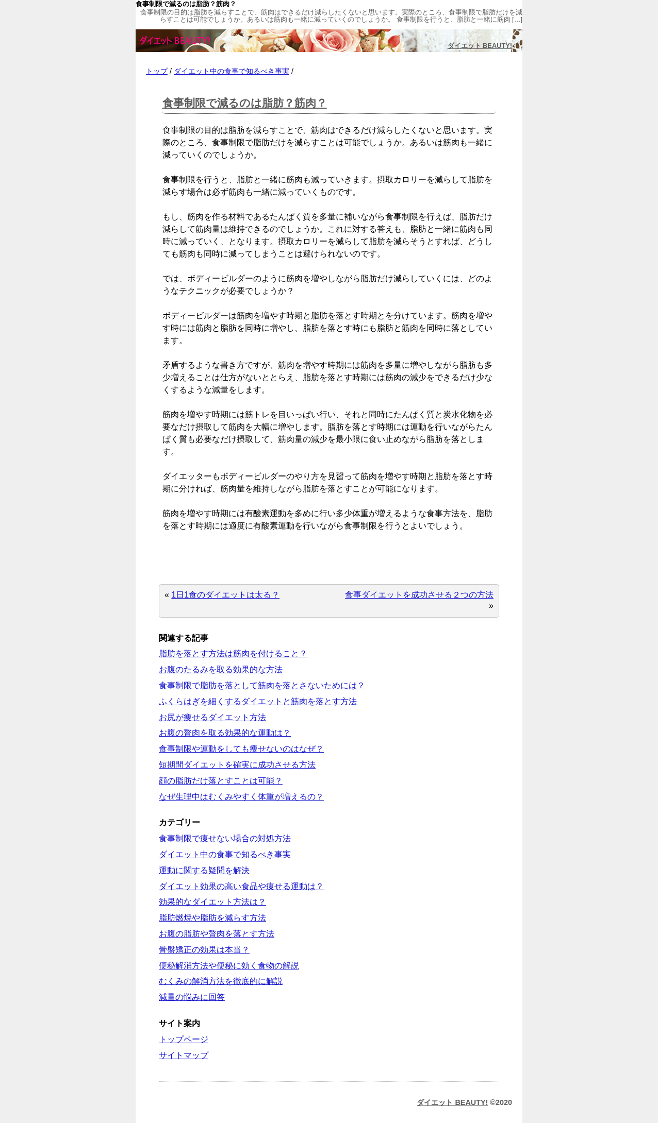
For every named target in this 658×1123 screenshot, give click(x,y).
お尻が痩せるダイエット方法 (212, 717)
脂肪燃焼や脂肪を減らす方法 (212, 917)
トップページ (183, 1039)
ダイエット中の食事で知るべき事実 (231, 71)
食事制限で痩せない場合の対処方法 (225, 838)
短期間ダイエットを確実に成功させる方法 (237, 764)
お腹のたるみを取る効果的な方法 (221, 669)
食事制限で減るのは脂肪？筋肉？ (244, 103)
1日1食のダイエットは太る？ (225, 594)
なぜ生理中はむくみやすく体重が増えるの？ (241, 796)
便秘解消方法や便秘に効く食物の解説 (229, 965)
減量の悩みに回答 (192, 997)
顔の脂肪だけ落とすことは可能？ (221, 780)
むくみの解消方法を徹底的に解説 (221, 981)
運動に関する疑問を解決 (204, 870)
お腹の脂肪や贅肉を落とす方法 (216, 933)
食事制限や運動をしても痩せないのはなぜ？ (241, 748)
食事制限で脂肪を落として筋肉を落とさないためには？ (262, 685)
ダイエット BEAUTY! (480, 45)
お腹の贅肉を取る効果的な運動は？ (225, 732)
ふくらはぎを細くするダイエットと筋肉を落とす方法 (258, 701)
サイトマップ (183, 1055)
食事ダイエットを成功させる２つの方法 (419, 594)
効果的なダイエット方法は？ (212, 901)
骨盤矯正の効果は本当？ (204, 949)
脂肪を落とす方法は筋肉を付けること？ (233, 653)
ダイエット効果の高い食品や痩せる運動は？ (241, 886)
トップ (157, 71)
